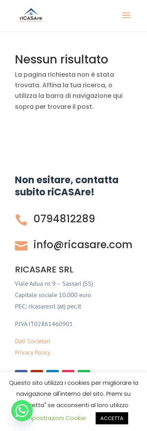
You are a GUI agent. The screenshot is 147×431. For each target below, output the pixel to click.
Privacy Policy (32, 352)
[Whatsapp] (22, 410)
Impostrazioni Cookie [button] (55, 418)
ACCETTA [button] (111, 418)
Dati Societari (32, 341)
